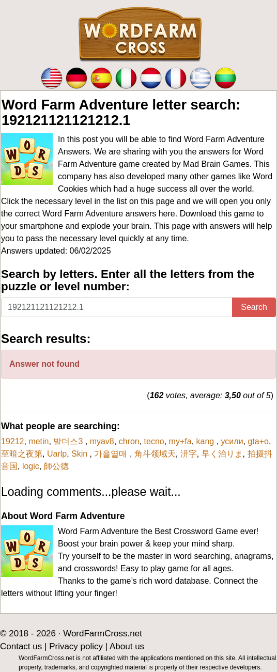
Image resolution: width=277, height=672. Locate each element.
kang (206, 441)
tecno (154, 441)
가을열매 (111, 453)
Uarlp (57, 453)
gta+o (258, 441)
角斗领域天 (155, 453)
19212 (12, 441)
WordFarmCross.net (102, 633)
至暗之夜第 (21, 453)
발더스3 (69, 441)
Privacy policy (76, 646)
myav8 (102, 441)
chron (129, 441)
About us (127, 646)
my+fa (180, 441)
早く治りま (222, 453)
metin (38, 441)
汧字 (188, 453)
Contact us (21, 646)
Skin (80, 453)
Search (254, 307)
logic (30, 466)
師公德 (56, 466)
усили (232, 441)
